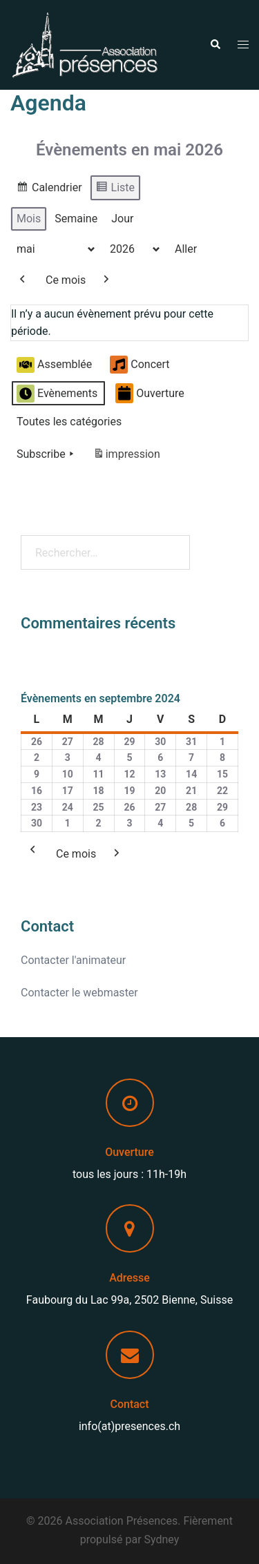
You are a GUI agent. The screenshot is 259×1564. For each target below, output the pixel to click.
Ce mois (66, 280)
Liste (115, 189)
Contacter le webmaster (79, 992)
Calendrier (49, 189)
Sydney (162, 1539)
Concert (139, 365)
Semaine (76, 218)
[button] (214, 44)
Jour (122, 218)
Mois (29, 218)
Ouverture (149, 394)
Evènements (57, 394)
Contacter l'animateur (73, 960)
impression (126, 457)
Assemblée (54, 365)
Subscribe (47, 454)
